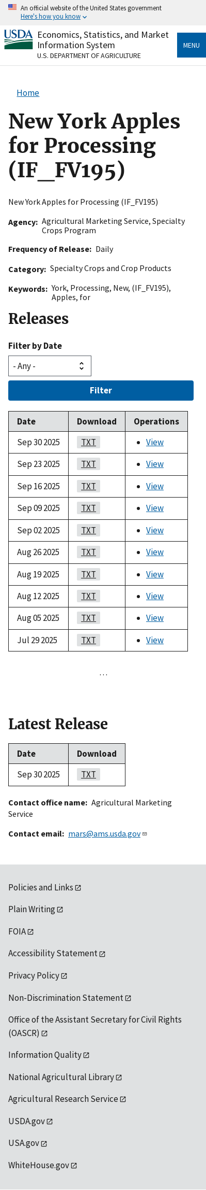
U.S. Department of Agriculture (89, 55)
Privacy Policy (33, 975)
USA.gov (23, 1143)
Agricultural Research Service (63, 1098)
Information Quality (45, 1054)
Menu (191, 45)
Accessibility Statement (53, 953)
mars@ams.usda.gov (108, 833)
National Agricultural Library (61, 1077)
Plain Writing (31, 909)
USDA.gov (26, 1121)
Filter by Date (35, 345)
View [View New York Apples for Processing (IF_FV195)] (155, 442)
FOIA (17, 931)
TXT (86, 442)
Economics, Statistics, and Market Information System (103, 40)
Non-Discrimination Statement (65, 997)
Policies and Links (40, 887)
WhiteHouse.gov (38, 1165)
